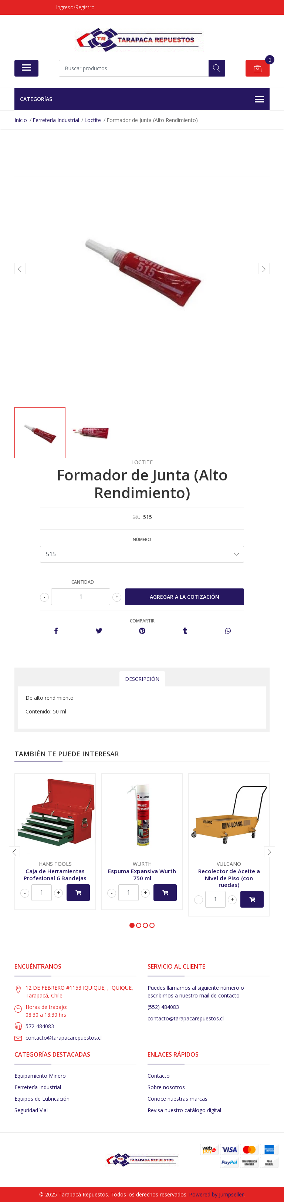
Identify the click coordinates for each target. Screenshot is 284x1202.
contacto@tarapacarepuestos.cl (64, 1037)
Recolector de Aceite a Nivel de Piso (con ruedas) (229, 877)
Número (142, 539)
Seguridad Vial (31, 1110)
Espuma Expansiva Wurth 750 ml (142, 874)
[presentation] (20, 268)
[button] (132, 925)
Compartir (142, 621)
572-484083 (40, 1026)
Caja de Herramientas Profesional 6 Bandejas (55, 874)
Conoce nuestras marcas (177, 1098)
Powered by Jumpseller (216, 1194)
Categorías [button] (142, 99)
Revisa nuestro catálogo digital (184, 1110)
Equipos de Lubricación (42, 1098)
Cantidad (82, 582)
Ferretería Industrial (37, 1087)
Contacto (159, 1075)
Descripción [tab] (142, 678)
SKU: (137, 517)
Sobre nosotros (166, 1087)
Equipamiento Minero (40, 1075)
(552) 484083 (163, 1006)
